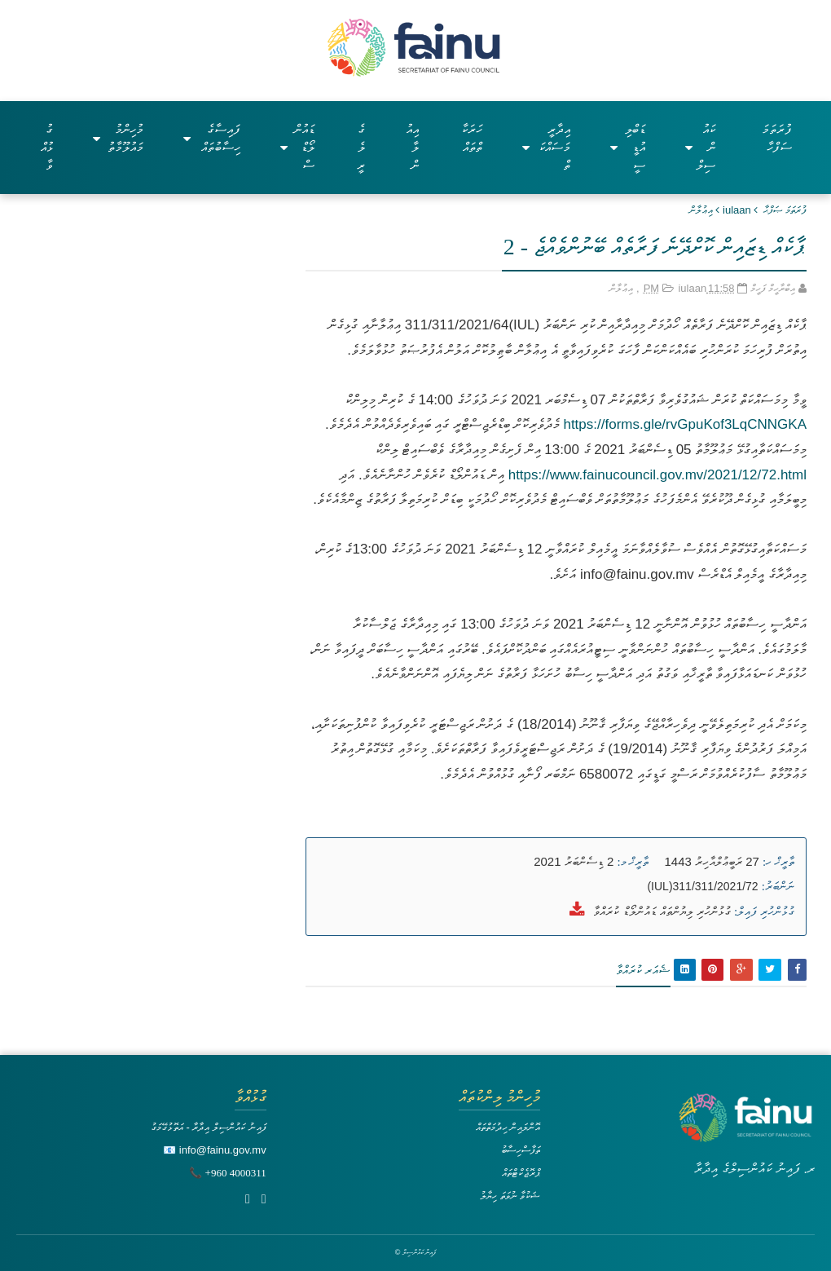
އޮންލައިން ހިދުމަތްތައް (508, 1127)
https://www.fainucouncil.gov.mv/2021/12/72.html (655, 475)
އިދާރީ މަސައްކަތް (546, 147)
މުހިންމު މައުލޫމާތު (118, 138)
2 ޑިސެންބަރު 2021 (573, 861)
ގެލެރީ (361, 147)
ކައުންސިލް (700, 147)
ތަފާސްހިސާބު (520, 1150)
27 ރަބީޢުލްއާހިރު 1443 (712, 861)
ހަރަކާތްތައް (471, 138)
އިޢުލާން (701, 210)
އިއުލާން (412, 147)
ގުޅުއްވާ (47, 147)
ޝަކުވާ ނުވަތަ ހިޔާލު (510, 1195)
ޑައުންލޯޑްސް (297, 147)
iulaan (737, 210)
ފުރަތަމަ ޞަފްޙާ (785, 210)
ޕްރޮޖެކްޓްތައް (521, 1173)
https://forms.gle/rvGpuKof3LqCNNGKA (685, 424)
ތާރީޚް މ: (633, 861)
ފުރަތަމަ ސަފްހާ (777, 138)
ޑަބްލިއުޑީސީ (627, 147)
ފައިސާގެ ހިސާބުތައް (211, 138)
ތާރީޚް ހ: (778, 861)
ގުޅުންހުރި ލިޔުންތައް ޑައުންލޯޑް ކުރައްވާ (662, 911)
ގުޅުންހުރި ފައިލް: (764, 911)
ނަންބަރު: (778, 886)
